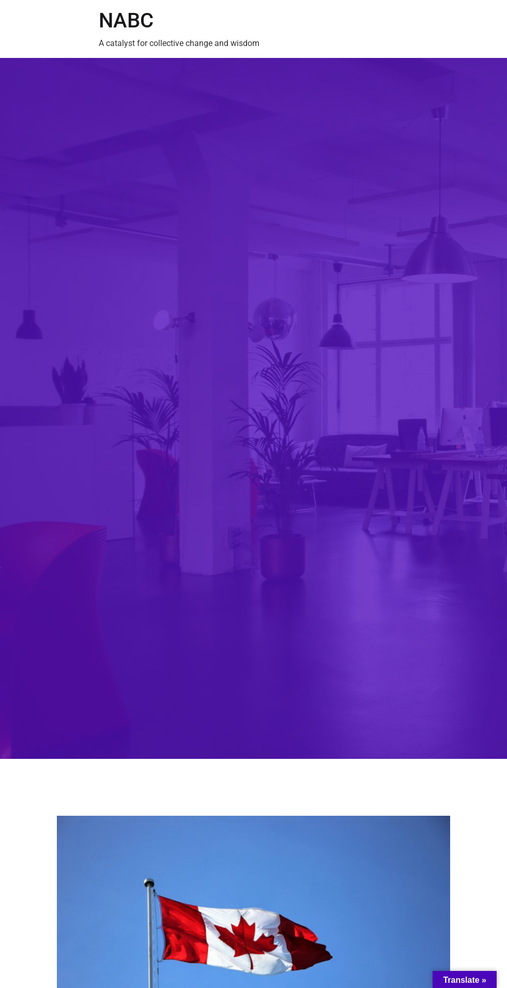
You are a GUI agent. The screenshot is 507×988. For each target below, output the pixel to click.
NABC (126, 20)
